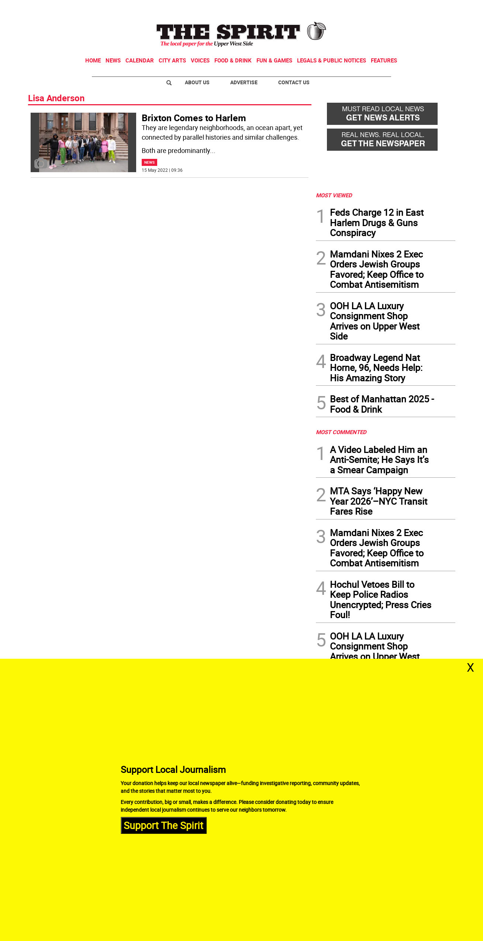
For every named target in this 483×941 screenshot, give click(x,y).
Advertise (244, 82)
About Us (197, 82)
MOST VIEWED (334, 195)
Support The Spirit (163, 825)
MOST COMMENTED (341, 432)
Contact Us (294, 82)
